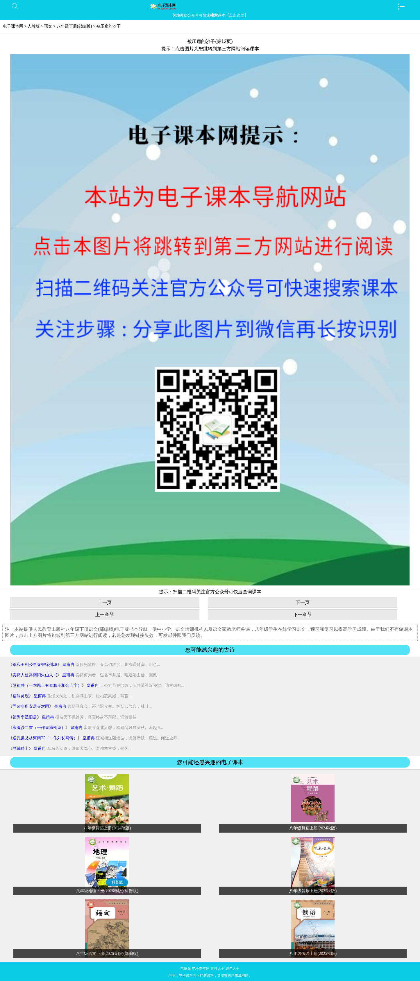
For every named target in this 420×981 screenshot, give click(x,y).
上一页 (105, 602)
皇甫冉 (68, 664)
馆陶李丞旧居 (24, 717)
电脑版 (185, 968)
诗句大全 (233, 968)
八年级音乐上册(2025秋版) (313, 891)
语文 (48, 26)
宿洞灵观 (20, 696)
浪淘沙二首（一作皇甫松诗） (38, 727)
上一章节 (104, 614)
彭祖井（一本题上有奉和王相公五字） (47, 685)
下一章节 (302, 614)
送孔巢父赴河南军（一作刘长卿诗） (45, 738)
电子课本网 (13, 26)
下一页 (303, 602)
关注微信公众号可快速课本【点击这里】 (210, 15)
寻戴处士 (20, 748)
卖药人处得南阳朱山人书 (34, 675)
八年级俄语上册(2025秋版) (313, 953)
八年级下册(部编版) (74, 26)
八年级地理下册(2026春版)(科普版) (107, 891)
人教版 (34, 26)
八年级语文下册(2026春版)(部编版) (107, 953)
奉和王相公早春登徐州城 (34, 664)
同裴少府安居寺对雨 (30, 706)
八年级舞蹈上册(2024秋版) (107, 828)
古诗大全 (217, 968)
